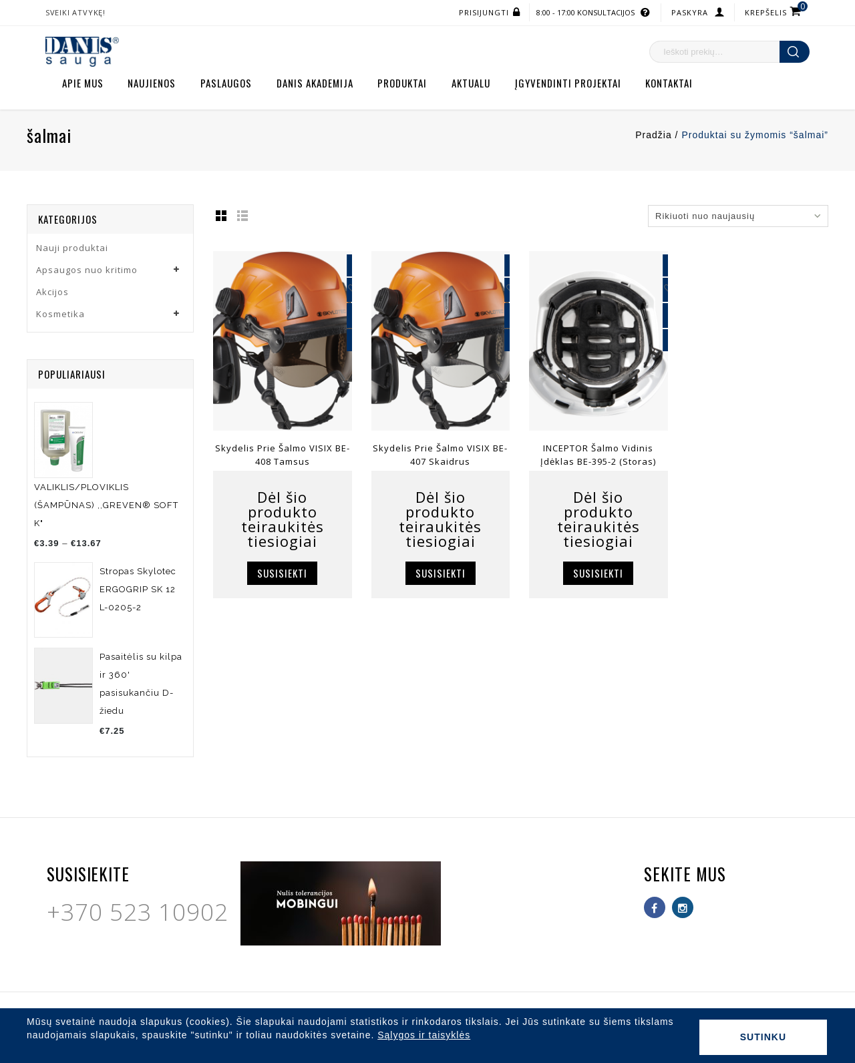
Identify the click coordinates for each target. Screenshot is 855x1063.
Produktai (402, 82)
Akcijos (52, 292)
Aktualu (471, 82)
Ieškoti (795, 52)
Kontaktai (669, 82)
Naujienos (152, 82)
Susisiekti (282, 573)
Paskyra (689, 12)
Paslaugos (226, 82)
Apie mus (83, 82)
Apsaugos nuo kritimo (87, 270)
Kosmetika (60, 314)
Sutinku (763, 1037)
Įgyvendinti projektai (568, 82)
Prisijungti (484, 12)
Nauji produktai (72, 248)
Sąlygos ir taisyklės (423, 1035)
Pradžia (653, 135)
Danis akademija (315, 82)
